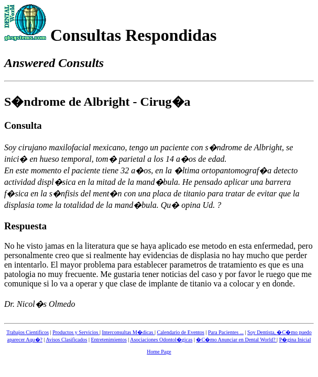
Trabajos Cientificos (27, 332)
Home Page (159, 351)
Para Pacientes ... (226, 332)
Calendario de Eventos (180, 332)
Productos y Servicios (76, 332)
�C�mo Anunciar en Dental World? (236, 339)
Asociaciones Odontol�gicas (161, 339)
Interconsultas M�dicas (128, 332)
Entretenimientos (108, 339)
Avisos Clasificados (66, 339)
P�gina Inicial (295, 339)
